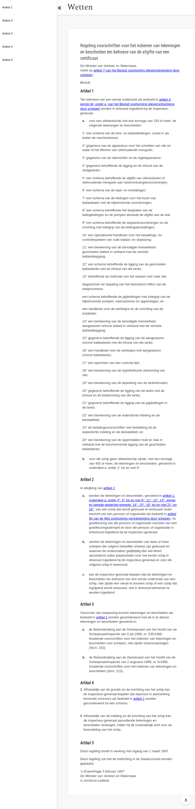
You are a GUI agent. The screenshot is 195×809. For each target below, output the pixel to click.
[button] (62, 7)
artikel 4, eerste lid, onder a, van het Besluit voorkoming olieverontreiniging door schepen (127, 104)
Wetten (82, 7)
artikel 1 (109, 488)
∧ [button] (186, 800)
